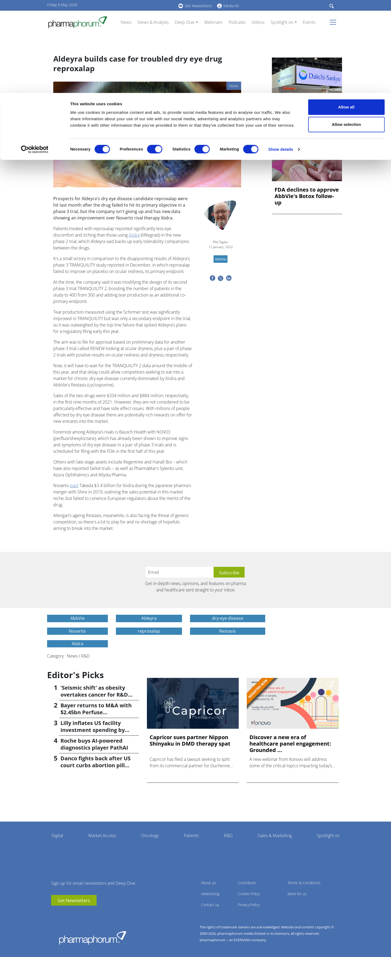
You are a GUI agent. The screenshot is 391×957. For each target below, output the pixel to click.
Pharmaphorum (92, 937)
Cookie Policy (249, 893)
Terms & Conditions (304, 882)
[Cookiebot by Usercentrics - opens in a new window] (34, 56)
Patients (191, 835)
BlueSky (71, 913)
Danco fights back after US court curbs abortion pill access (95, 765)
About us (208, 882)
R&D (228, 835)
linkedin (63, 913)
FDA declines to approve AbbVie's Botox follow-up (307, 196)
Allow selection (346, 31)
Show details (280, 56)
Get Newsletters (74, 900)
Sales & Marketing (275, 835)
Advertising (210, 893)
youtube (55, 913)
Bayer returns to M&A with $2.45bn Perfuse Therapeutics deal (96, 712)
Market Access (102, 835)
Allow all (346, 14)
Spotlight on (328, 835)
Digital (57, 835)
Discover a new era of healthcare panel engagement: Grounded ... (290, 743)
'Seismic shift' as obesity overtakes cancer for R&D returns (94, 694)
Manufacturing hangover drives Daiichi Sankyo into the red (306, 111)
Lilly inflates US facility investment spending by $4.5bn (92, 729)
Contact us (210, 904)
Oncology (150, 835)
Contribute (247, 882)
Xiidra (134, 235)
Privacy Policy (249, 904)
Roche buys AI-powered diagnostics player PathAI (94, 744)
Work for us (297, 893)
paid (74, 485)
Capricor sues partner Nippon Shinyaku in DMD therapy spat (190, 740)
